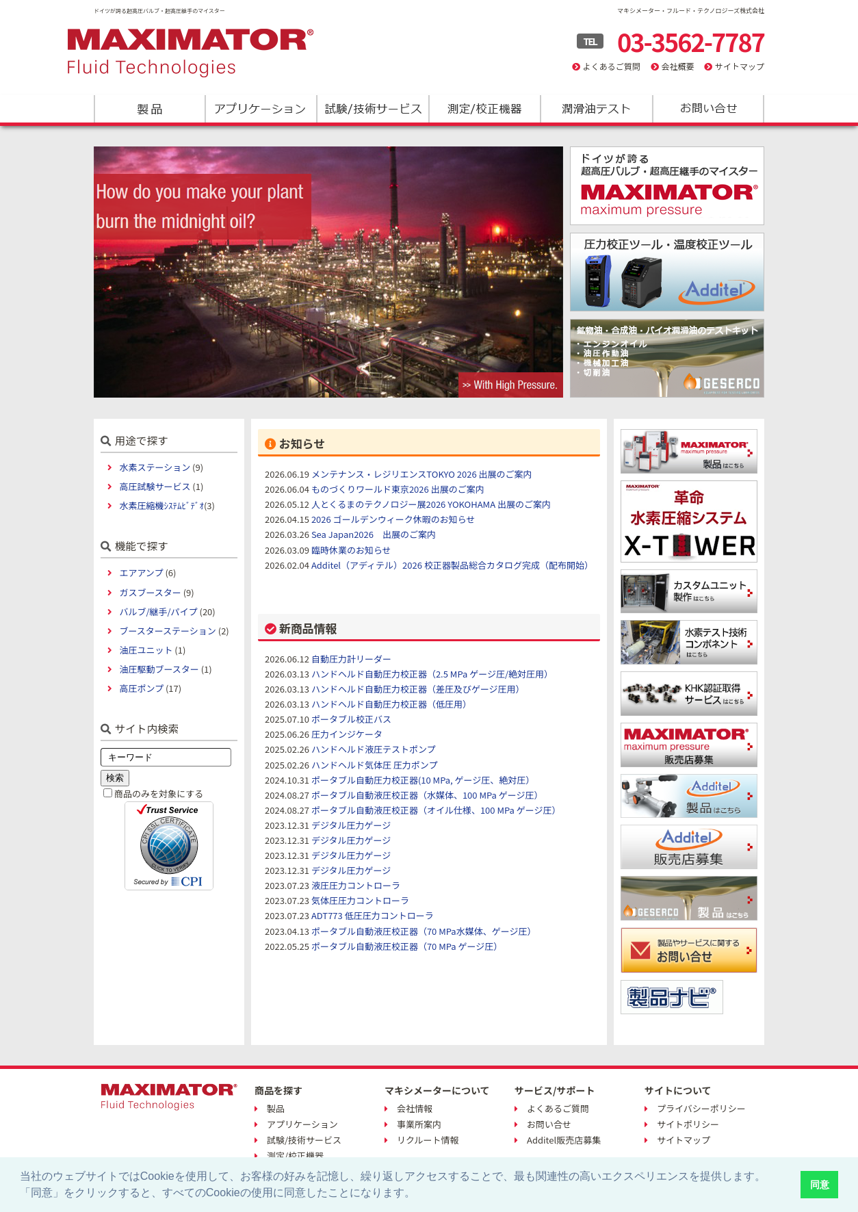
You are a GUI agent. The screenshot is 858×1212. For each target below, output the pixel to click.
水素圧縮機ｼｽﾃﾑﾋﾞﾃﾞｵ (161, 505)
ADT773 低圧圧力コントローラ (372, 915)
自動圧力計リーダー (351, 658)
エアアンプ (141, 572)
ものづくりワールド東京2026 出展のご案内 (397, 488)
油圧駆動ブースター (158, 668)
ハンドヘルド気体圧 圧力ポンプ (374, 764)
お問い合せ (549, 1124)
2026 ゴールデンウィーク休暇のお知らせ (393, 519)
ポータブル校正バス (351, 718)
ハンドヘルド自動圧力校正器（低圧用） (391, 703)
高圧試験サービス (154, 486)
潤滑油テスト (595, 109)
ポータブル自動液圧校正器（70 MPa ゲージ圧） (406, 946)
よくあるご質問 (611, 66)
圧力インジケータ (346, 733)
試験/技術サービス (372, 109)
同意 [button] (819, 1184)
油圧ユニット (145, 649)
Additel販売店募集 (564, 1139)
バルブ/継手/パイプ (158, 611)
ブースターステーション (167, 630)
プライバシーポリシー (701, 1108)
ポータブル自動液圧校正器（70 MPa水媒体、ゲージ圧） (423, 931)
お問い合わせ (707, 109)
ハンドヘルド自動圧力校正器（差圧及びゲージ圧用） (418, 688)
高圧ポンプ (141, 688)
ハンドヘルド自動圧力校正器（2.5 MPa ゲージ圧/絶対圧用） (432, 673)
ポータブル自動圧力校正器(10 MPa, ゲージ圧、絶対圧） (422, 779)
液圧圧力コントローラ (355, 885)
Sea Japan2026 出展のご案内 (373, 534)
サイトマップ (739, 66)
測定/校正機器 (484, 109)
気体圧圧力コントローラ (360, 900)
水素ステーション (154, 467)
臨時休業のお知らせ (351, 549)
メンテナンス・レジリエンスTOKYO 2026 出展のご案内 (421, 473)
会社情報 (414, 1108)
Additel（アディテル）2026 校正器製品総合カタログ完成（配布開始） (452, 564)
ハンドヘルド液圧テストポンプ (373, 749)
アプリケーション (261, 109)
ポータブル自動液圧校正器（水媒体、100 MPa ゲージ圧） (427, 794)
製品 (149, 109)
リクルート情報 (428, 1139)
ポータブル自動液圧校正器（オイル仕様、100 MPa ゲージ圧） (436, 809)
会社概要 (677, 66)
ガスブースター (150, 592)
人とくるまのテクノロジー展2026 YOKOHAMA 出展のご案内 (431, 504)
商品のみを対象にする (158, 793)
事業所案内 (419, 1124)
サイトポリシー (688, 1124)
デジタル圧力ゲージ (351, 824)
